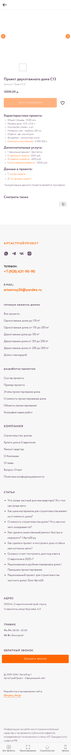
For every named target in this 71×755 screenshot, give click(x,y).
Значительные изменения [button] (22, 163)
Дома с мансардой (15, 355)
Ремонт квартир (14, 449)
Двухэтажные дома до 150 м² (21, 334)
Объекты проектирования (20, 406)
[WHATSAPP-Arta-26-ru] (6, 253)
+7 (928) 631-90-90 (19, 272)
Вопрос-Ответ (13, 470)
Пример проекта (14, 385)
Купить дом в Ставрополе (20, 442)
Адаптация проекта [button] (19, 156)
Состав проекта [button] (17, 174)
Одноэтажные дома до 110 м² (22, 321)
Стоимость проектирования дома (25, 399)
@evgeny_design (12, 695)
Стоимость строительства (20, 141)
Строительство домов (18, 436)
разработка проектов (20, 368)
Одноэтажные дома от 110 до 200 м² (26, 328)
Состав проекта (14, 378)
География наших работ (18, 412)
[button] (35, 659)
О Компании (11, 456)
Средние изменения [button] (19, 159)
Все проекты (12, 314)
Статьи (9, 492)
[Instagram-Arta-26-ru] (29, 253)
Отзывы (9, 463)
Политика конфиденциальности (24, 477)
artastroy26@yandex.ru (23, 290)
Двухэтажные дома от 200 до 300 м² (26, 348)
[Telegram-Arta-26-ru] (14, 253)
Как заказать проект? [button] (20, 179)
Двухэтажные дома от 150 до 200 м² (26, 341)
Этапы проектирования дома (22, 392)
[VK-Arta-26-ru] (21, 253)
